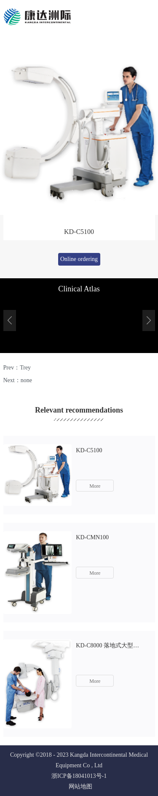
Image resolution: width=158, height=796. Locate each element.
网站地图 (79, 786)
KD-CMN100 (92, 537)
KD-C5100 (89, 450)
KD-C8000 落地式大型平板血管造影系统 (110, 645)
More (94, 486)
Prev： (17, 367)
